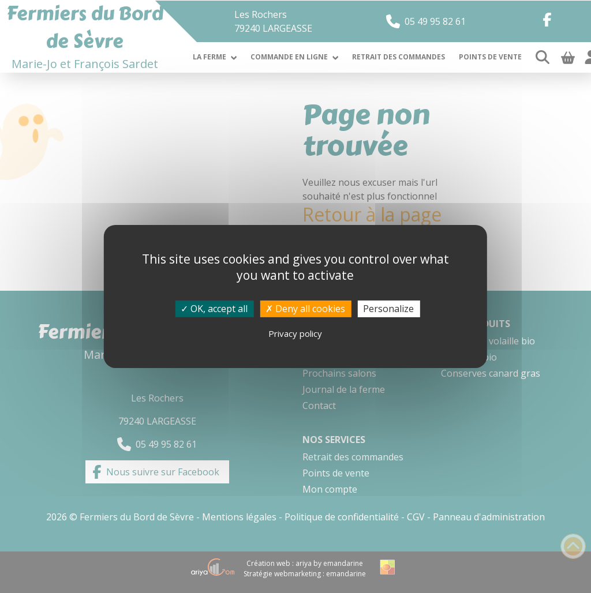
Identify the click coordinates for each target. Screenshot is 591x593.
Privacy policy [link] (295, 333)
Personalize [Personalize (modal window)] (388, 308)
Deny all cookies (305, 308)
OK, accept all (214, 308)
